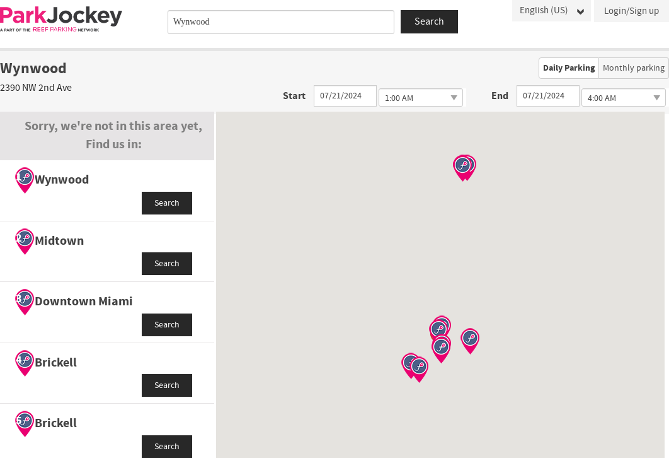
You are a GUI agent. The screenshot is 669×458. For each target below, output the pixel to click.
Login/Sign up (631, 11)
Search (167, 203)
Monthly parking (634, 68)
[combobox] (281, 22)
